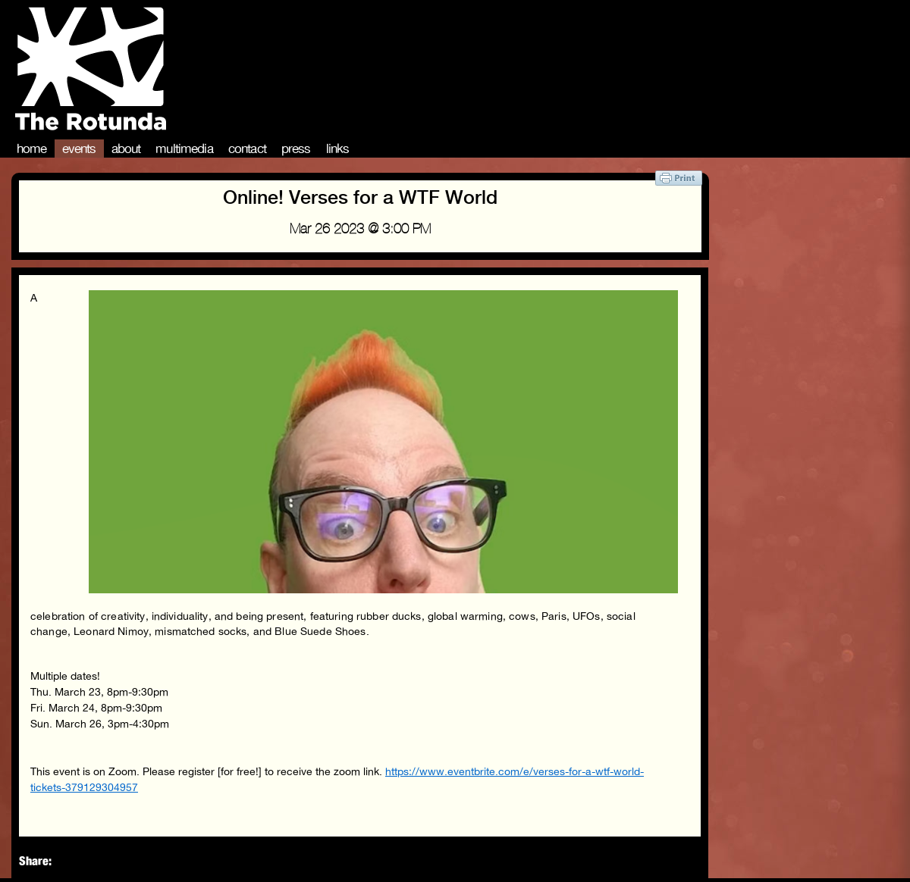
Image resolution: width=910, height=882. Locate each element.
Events (79, 148)
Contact (247, 148)
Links (338, 148)
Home (32, 148)
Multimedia (184, 148)
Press (296, 148)
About (126, 148)
